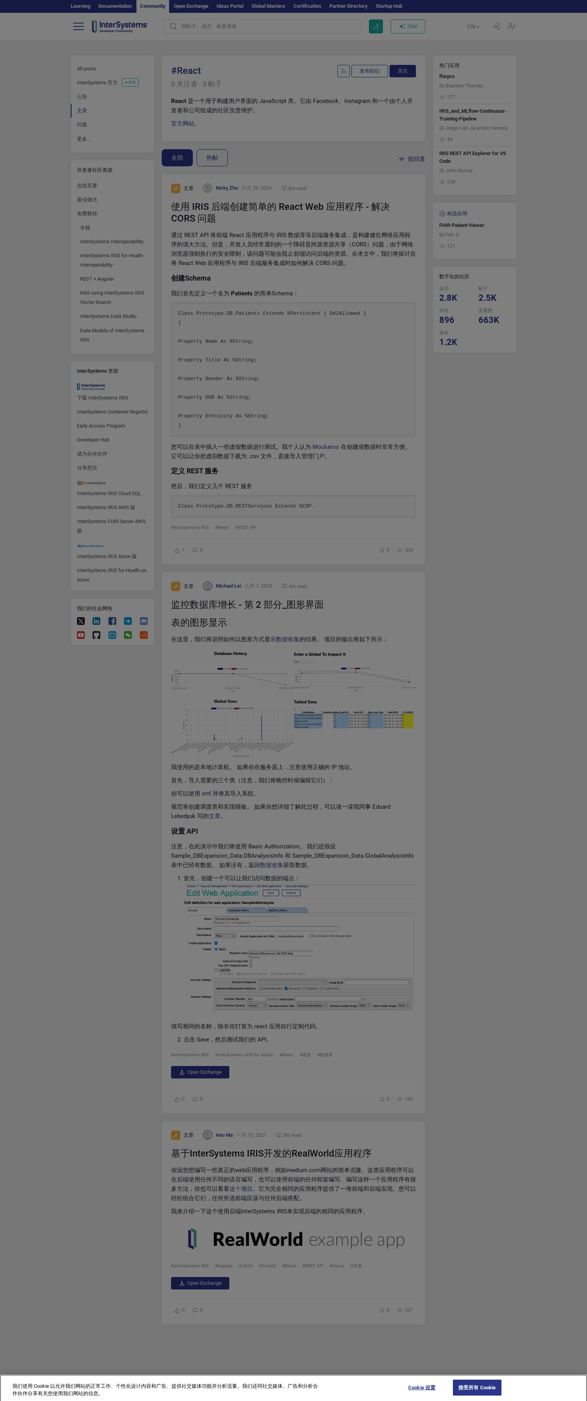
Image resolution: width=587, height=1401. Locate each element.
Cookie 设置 (421, 1393)
